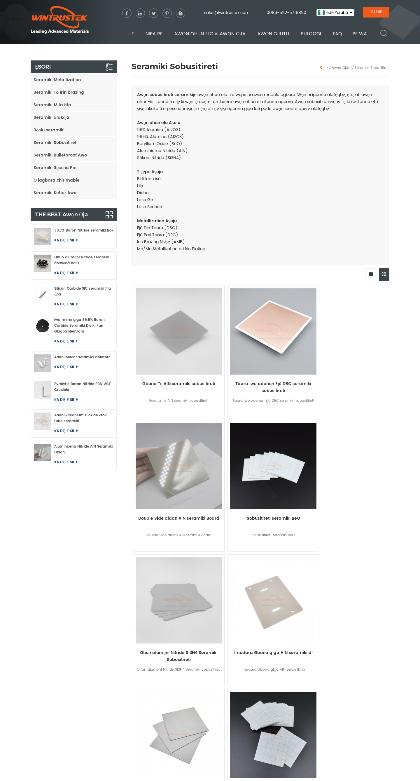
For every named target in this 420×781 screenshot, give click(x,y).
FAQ (337, 34)
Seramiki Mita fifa (52, 105)
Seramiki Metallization (57, 79)
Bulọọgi (311, 34)
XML (227, 772)
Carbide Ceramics (330, 699)
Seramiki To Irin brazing (59, 92)
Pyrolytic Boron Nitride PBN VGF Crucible (82, 387)
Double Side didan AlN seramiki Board (292, 357)
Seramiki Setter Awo (55, 192)
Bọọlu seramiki (49, 130)
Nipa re (154, 34)
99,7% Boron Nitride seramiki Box (83, 230)
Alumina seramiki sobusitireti (163, 566)
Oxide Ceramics (328, 680)
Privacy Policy (247, 772)
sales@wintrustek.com (226, 13)
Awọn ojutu (273, 34)
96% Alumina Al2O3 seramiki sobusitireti (357, 461)
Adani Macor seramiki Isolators (82, 357)
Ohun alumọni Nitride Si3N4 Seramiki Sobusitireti (163, 462)
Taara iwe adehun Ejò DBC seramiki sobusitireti (228, 357)
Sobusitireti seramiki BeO (357, 353)
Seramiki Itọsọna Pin (55, 167)
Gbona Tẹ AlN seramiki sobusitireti (163, 357)
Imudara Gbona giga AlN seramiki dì (228, 461)
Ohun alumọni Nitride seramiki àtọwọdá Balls (81, 260)
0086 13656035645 (90, 712)
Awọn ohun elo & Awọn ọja (210, 34)
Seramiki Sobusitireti (372, 68)
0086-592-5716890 (286, 13)
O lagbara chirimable (57, 180)
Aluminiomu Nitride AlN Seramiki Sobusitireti (292, 461)
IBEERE (376, 12)
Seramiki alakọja (51, 117)
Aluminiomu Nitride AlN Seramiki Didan (83, 449)
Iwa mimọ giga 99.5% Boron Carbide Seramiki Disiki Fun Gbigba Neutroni (79, 325)
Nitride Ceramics (329, 689)
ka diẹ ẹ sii (64, 240)
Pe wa (360, 34)
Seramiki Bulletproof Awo (60, 155)
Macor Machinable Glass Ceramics (345, 717)
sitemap (213, 772)
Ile (131, 34)
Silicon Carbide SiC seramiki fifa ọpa (82, 291)
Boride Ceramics (329, 708)
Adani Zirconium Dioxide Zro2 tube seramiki (80, 418)
